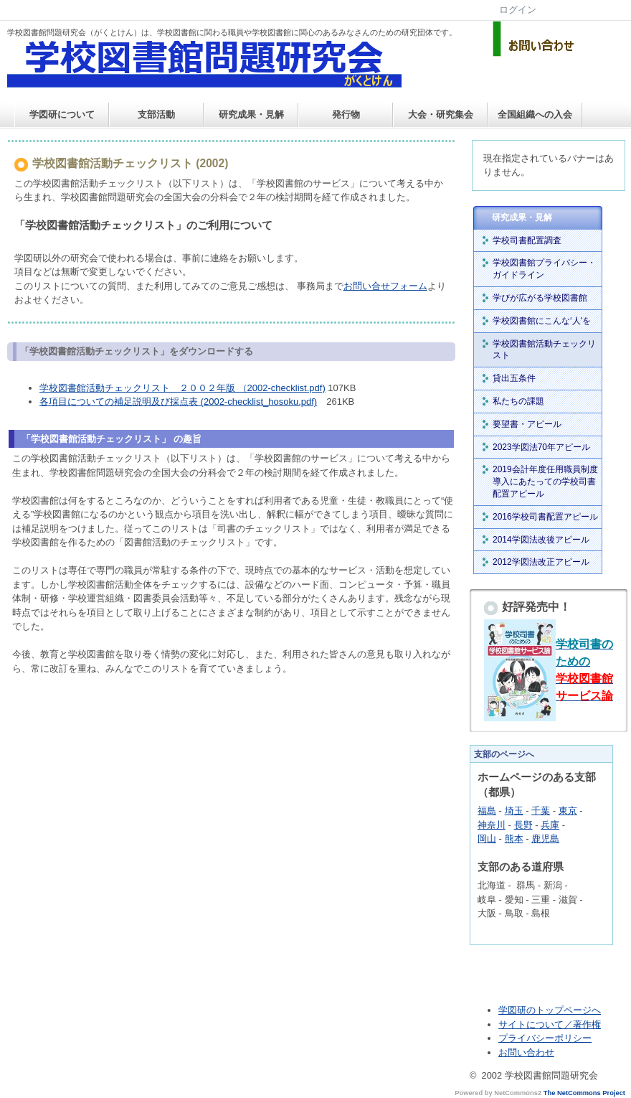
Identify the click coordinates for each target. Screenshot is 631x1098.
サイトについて (531, 1024)
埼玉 (514, 810)
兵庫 (550, 825)
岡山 (487, 838)
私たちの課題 (518, 401)
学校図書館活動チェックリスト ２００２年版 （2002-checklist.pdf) (182, 388)
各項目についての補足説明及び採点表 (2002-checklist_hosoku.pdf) (178, 401)
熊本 (514, 838)
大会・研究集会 (440, 114)
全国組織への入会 (535, 114)
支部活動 (156, 114)
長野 (523, 825)
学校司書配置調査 (527, 240)
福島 (487, 810)
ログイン (517, 9)
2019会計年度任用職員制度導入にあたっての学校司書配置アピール (545, 481)
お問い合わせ (526, 1052)
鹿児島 (545, 838)
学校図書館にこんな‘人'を (542, 321)
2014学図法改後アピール (541, 540)
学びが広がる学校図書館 (540, 298)
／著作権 (582, 1024)
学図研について (62, 114)
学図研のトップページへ (549, 1010)
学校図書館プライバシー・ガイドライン (544, 269)
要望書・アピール (527, 424)
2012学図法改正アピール (541, 562)
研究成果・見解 (251, 114)
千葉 (540, 810)
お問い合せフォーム (385, 286)
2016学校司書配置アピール (545, 517)
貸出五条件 (514, 378)
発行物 (346, 114)
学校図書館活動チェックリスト (544, 350)
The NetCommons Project (584, 1093)
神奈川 (492, 825)
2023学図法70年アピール (541, 447)
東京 (568, 810)
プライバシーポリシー (545, 1038)
